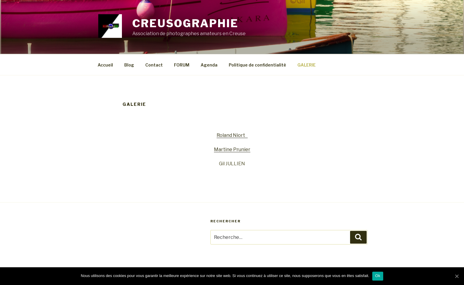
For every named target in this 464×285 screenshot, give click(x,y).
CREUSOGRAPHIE (185, 23)
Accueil (105, 64)
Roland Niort (232, 135)
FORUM (181, 64)
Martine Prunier (232, 149)
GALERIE (306, 64)
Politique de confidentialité (257, 64)
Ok (377, 275)
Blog (129, 64)
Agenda (209, 64)
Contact (154, 64)
